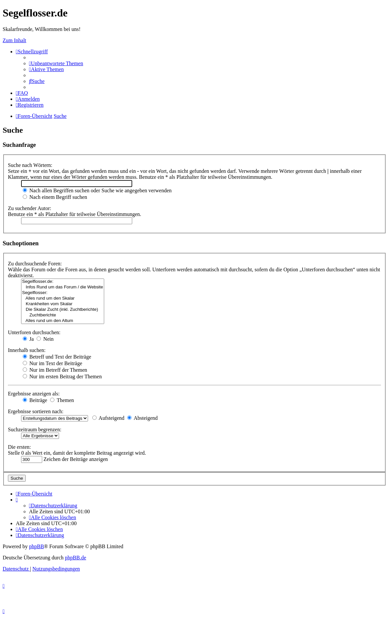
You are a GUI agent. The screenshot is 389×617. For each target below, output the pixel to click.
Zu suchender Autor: (29, 208)
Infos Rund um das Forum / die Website (62, 287)
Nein (45, 339)
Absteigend (142, 418)
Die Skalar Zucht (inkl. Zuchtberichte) (62, 309)
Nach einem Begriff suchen (55, 197)
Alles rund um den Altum (62, 321)
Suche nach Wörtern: (30, 165)
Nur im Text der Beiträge (52, 363)
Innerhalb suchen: (26, 350)
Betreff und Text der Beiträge (57, 357)
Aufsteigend (108, 418)
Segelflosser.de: (62, 281)
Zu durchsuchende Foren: (35, 263)
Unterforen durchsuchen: (34, 332)
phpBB (36, 546)
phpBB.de (75, 557)
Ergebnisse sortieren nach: (36, 411)
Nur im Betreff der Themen (55, 370)
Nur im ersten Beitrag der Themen (62, 376)
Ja (28, 339)
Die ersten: (19, 447)
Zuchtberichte (62, 315)
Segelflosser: (62, 293)
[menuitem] (56, 63)
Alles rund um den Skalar (62, 298)
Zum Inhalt (14, 40)
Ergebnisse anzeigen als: (34, 393)
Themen (62, 400)
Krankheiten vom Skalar (62, 304)
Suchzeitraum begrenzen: (34, 429)
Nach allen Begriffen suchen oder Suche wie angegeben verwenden (97, 190)
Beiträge (35, 400)
